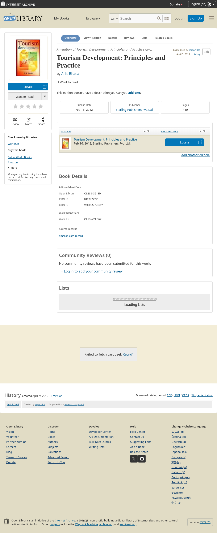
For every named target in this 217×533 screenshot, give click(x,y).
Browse (88, 18)
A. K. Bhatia (70, 73)
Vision (10, 432)
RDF (169, 395)
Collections (55, 452)
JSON (177, 395)
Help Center (137, 432)
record (79, 236)
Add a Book (137, 447)
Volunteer (12, 437)
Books (51, 437)
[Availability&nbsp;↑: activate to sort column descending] (184, 131)
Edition (66, 131)
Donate (176, 4)
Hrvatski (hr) (179, 467)
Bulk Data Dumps (100, 442)
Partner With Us (16, 442)
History (196, 54)
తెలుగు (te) (177, 492)
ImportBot (194, 49)
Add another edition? (195, 155)
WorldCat (13, 144)
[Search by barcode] (167, 18)
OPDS (185, 395)
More (14, 167)
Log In (179, 18)
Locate (28, 87)
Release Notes (139, 452)
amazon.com (66, 236)
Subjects (53, 447)
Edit (206, 52)
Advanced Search (58, 457)
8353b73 (205, 522)
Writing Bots (96, 447)
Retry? (128, 354)
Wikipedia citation (202, 395)
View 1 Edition (92, 38)
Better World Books (20, 157)
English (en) (178, 447)
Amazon (13, 162)
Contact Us (137, 437)
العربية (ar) (177, 432)
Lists (144, 38)
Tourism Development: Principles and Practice (110, 49)
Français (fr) (178, 457)
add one (134, 93)
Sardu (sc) (177, 487)
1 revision (56, 396)
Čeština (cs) (178, 437)
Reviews (129, 38)
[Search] (137, 18)
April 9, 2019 (13, 404)
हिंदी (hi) (175, 462)
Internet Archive (65, 520)
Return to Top (56, 462)
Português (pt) (180, 477)
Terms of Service (16, 457)
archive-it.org (128, 524)
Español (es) (179, 452)
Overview (70, 38)
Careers (11, 447)
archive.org (106, 524)
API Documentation (101, 437)
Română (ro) (179, 482)
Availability (169, 131)
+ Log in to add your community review (91, 271)
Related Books (163, 38)
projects (55, 524)
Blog (9, 452)
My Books (61, 18)
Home (51, 432)
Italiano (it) (178, 472)
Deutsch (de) (179, 442)
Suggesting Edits (140, 442)
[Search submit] (158, 18)
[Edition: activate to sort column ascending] (109, 131)
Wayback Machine (86, 524)
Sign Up (196, 18)
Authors (53, 442)
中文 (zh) (176, 502)
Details (112, 38)
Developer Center (100, 432)
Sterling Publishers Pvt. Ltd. (135, 110)
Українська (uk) (181, 497)
